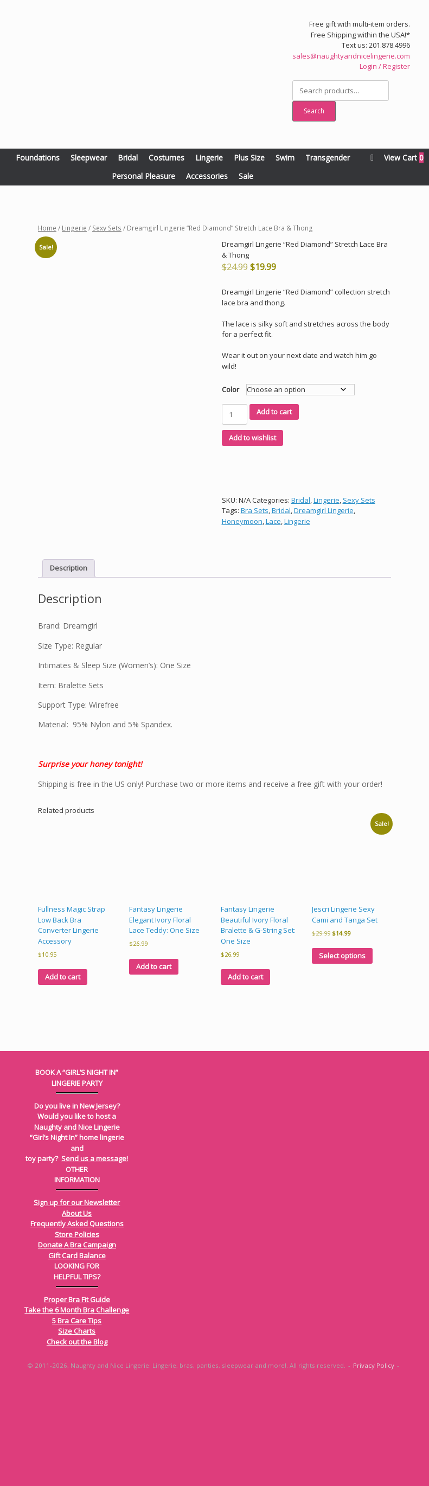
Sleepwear (89, 157)
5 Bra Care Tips (76, 1420)
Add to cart (274, 412)
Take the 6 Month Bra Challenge (76, 1409)
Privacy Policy (373, 1465)
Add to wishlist (252, 438)
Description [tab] (68, 667)
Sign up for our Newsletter (77, 1301)
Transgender (327, 157)
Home (47, 228)
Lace (273, 521)
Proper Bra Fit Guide (77, 1399)
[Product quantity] (234, 414)
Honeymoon (242, 521)
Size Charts (76, 1430)
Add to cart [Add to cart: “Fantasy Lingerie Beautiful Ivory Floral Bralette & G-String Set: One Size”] (245, 1076)
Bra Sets (254, 510)
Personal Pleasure (143, 176)
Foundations (38, 157)
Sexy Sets (106, 228)
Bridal (128, 157)
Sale (246, 176)
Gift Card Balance (77, 1355)
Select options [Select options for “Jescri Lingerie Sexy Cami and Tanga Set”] (342, 1055)
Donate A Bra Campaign (77, 1344)
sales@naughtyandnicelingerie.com (351, 56)
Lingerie (209, 157)
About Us (77, 1312)
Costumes (166, 157)
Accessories (207, 176)
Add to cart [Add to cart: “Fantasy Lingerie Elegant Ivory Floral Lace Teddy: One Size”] (153, 1066)
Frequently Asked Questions (77, 1323)
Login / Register (385, 66)
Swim (285, 157)
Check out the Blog (77, 1441)
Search (314, 111)
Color (230, 389)
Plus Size (249, 157)
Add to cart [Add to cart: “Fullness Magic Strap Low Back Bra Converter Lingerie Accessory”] (62, 1076)
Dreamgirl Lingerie (324, 510)
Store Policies (77, 1333)
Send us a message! (94, 1258)
